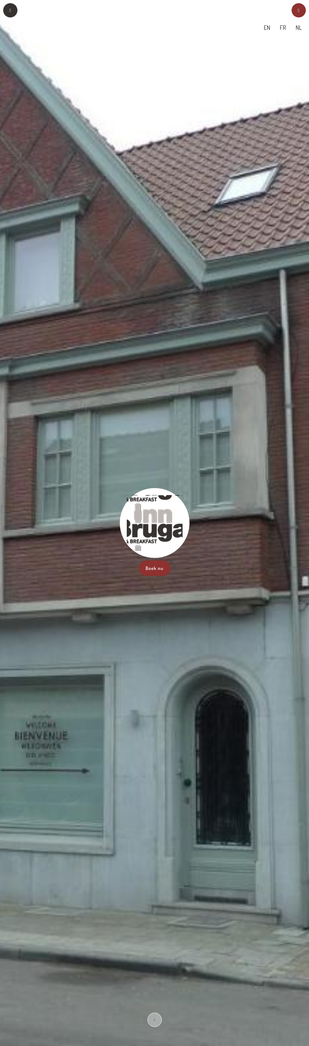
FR (283, 27)
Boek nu (154, 568)
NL (299, 27)
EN (267, 27)
